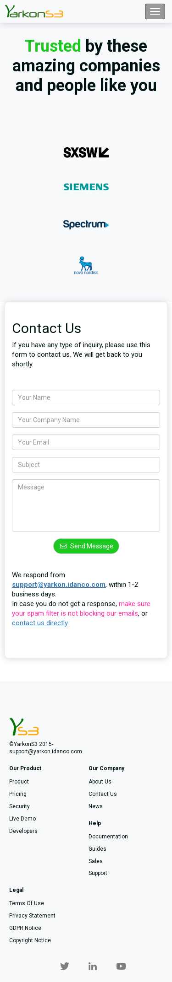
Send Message (86, 546)
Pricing (18, 794)
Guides (97, 849)
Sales (96, 861)
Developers (23, 831)
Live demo (22, 819)
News (96, 806)
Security (19, 806)
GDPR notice (25, 928)
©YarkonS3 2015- (31, 744)
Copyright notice (30, 940)
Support (98, 873)
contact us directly (39, 623)
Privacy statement (32, 915)
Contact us (103, 794)
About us (100, 781)
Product (19, 781)
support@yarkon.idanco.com (58, 584)
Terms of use (26, 903)
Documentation (108, 836)
